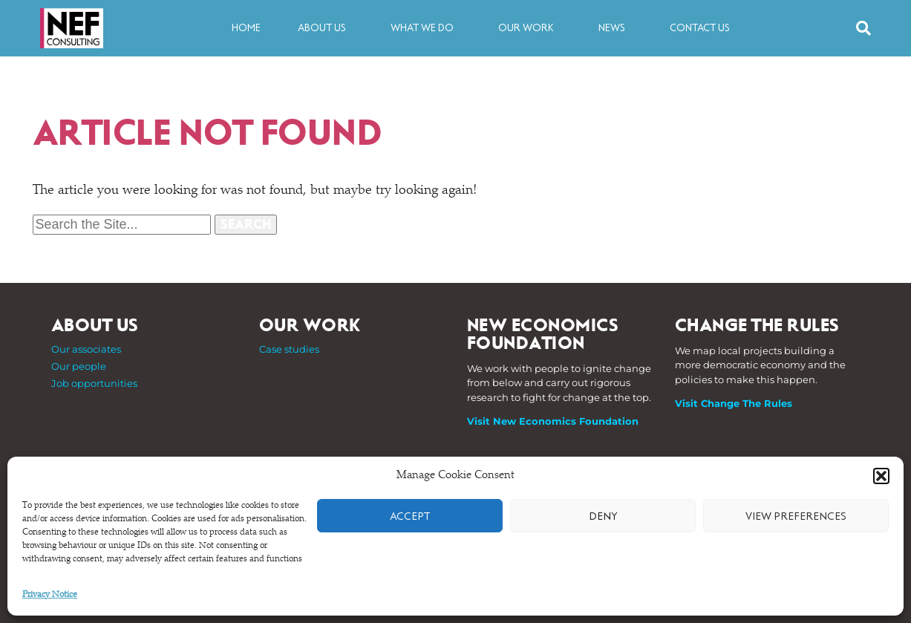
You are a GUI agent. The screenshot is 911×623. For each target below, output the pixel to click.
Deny (603, 516)
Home (246, 27)
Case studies (289, 349)
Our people (78, 366)
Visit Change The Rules (733, 403)
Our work (529, 28)
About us (325, 28)
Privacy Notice (49, 594)
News (615, 28)
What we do (426, 28)
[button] (881, 476)
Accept (410, 516)
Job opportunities (94, 383)
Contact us (700, 27)
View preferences (795, 516)
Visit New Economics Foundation (553, 421)
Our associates (86, 349)
